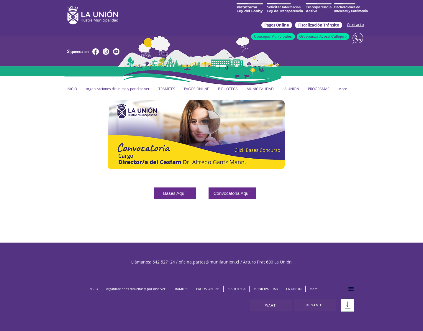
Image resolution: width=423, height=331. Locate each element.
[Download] (347, 305)
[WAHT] (271, 305)
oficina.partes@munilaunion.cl (209, 262)
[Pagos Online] (276, 25)
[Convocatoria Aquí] (232, 193)
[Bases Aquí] (175, 193)
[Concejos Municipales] (273, 36)
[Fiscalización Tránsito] (318, 25)
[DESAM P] (315, 305)
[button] (260, 89)
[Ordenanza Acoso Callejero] (323, 36)
